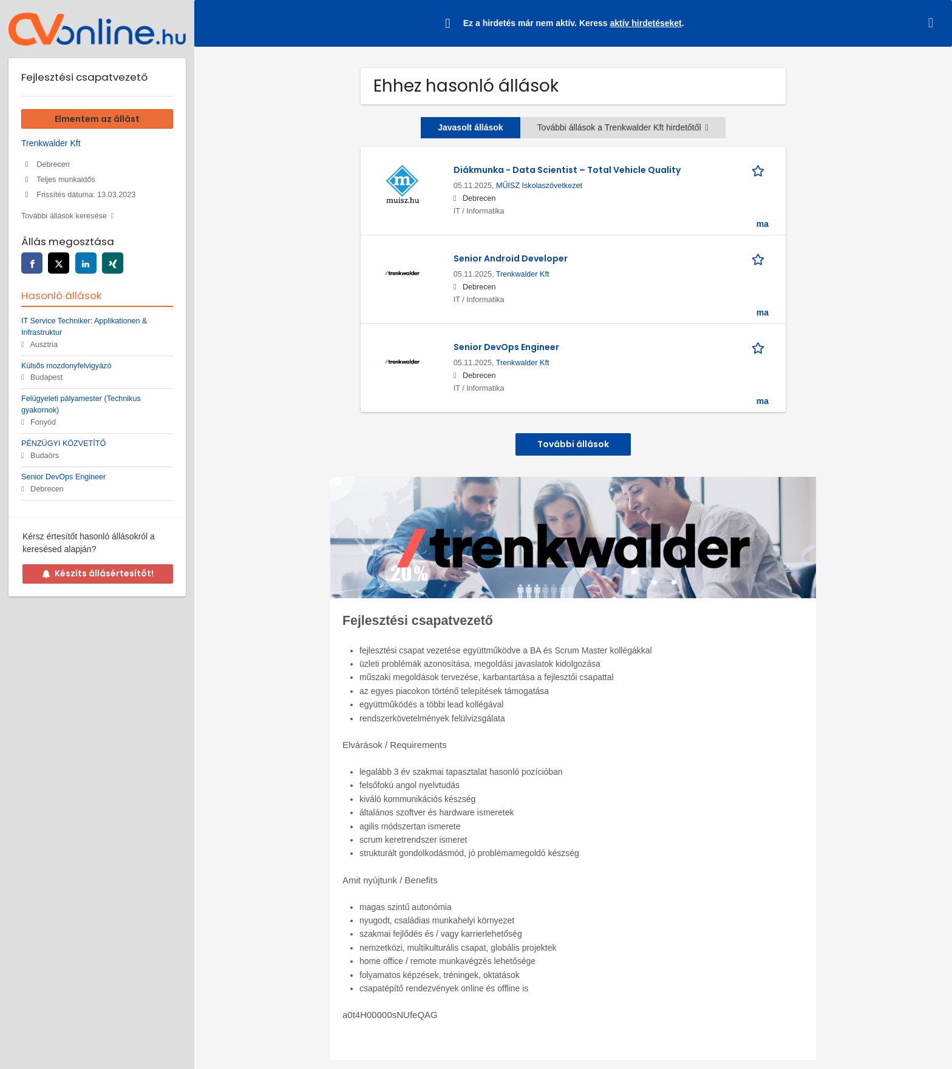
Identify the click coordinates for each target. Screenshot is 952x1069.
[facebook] (31, 263)
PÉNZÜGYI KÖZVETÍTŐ (63, 443)
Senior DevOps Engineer (506, 347)
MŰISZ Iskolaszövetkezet (539, 185)
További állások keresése (64, 216)
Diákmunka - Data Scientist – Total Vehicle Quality (567, 170)
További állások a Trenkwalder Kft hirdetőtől (623, 127)
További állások (573, 444)
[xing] (112, 263)
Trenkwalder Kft (522, 274)
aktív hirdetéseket (645, 23)
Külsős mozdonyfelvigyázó (66, 366)
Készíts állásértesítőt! (98, 573)
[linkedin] (86, 263)
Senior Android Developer (511, 258)
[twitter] (58, 263)
